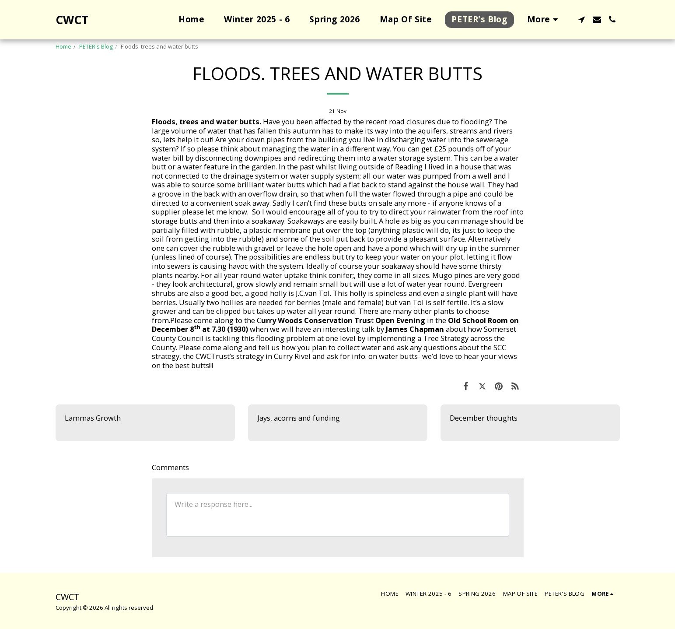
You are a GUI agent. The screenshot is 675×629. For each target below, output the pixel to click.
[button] (581, 19)
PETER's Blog (96, 46)
